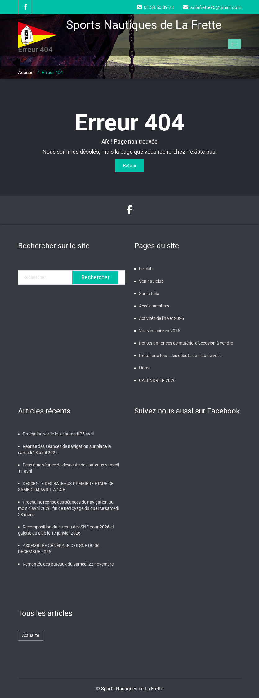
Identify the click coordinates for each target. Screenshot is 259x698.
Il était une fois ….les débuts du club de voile (180, 355)
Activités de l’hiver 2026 (161, 318)
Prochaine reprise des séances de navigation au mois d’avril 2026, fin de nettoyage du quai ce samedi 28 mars (68, 508)
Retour (129, 165)
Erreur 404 (52, 72)
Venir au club (151, 281)
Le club (146, 268)
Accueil (25, 72)
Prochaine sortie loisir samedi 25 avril (58, 433)
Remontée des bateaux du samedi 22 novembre (68, 564)
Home (144, 367)
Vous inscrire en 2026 (159, 330)
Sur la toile (149, 293)
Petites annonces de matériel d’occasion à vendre (186, 343)
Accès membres (154, 305)
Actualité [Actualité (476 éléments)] (30, 635)
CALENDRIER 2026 (157, 380)
